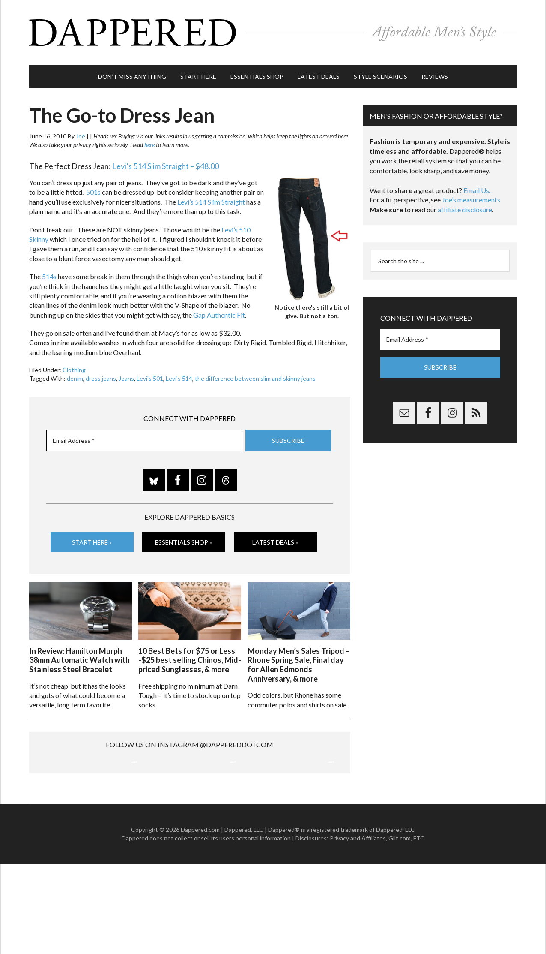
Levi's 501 (150, 377)
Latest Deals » (275, 541)
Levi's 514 (179, 377)
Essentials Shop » (183, 541)
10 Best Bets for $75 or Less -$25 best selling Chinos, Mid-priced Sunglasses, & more (189, 659)
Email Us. (476, 189)
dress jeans (101, 377)
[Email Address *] (144, 439)
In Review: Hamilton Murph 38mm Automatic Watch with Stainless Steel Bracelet (79, 659)
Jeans (126, 377)
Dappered (273, 32)
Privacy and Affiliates (358, 928)
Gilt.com (399, 928)
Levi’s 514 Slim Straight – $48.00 (165, 165)
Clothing (74, 369)
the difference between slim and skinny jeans (255, 377)
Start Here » (92, 541)
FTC (418, 928)
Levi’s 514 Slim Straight (211, 201)
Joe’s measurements (471, 199)
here (149, 143)
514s (49, 275)
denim (75, 377)
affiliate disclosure (465, 209)
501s (93, 191)
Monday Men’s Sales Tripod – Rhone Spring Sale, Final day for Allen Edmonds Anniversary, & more (298, 663)
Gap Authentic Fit (219, 314)
